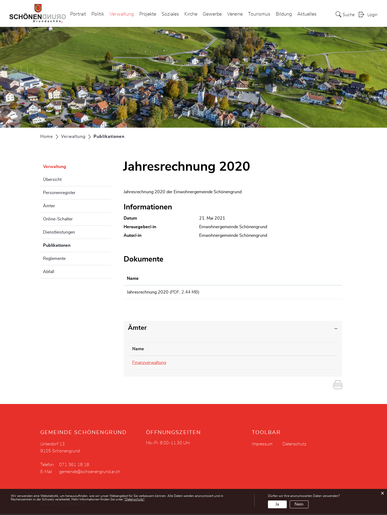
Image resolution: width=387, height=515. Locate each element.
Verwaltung (121, 14)
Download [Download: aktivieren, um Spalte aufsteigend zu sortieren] (297, 278)
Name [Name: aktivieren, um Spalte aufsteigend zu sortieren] (133, 278)
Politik (97, 14)
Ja (277, 504)
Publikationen (70, 245)
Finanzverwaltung (149, 364)
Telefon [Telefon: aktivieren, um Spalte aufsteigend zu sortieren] (196, 350)
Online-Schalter (58, 219)
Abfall (48, 272)
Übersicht (52, 179)
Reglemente (54, 258)
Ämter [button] (137, 329)
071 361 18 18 (204, 364)
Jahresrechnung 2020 (148, 292)
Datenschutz (294, 445)
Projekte (147, 14)
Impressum (262, 445)
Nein (299, 504)
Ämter (49, 206)
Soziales (170, 14)
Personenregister (59, 193)
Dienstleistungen (59, 232)
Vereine (235, 14)
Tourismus (259, 14)
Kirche (190, 14)
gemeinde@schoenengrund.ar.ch (273, 364)
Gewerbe (212, 14)
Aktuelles (307, 14)
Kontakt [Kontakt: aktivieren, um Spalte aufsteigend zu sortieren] (249, 350)
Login (372, 15)
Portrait (78, 14)
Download (313, 293)
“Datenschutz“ (134, 499)
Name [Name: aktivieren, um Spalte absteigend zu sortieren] (138, 350)
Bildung (284, 14)
